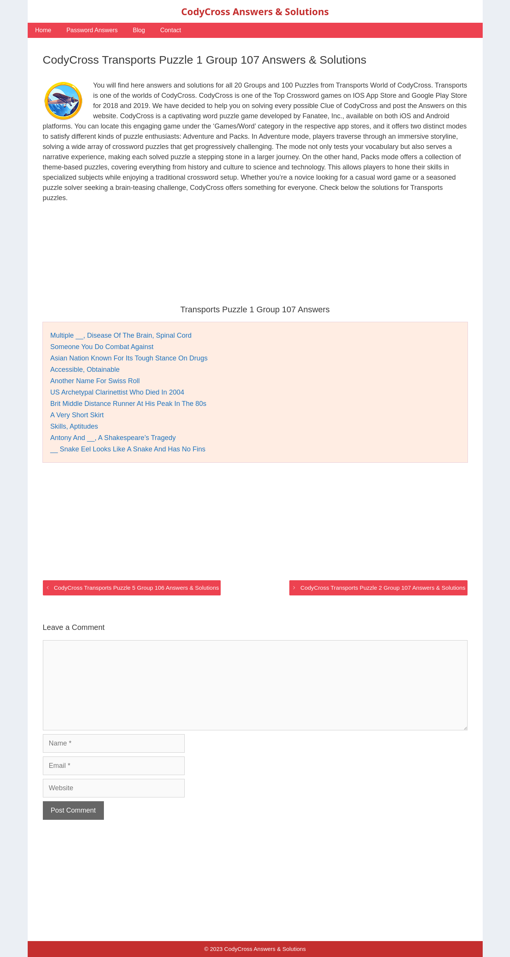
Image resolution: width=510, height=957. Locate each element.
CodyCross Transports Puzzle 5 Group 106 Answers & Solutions (136, 587)
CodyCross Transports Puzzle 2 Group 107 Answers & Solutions (382, 587)
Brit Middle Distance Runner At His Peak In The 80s (128, 403)
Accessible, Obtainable (85, 369)
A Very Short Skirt (77, 415)
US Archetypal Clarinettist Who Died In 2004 (117, 392)
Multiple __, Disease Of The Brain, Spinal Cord (121, 335)
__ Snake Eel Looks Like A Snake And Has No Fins (128, 449)
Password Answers (92, 30)
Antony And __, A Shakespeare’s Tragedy (113, 438)
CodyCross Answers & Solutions (255, 11)
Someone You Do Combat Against (102, 347)
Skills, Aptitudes (74, 426)
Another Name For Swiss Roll (95, 381)
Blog (139, 30)
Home (43, 30)
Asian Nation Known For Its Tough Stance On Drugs (129, 358)
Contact (170, 30)
